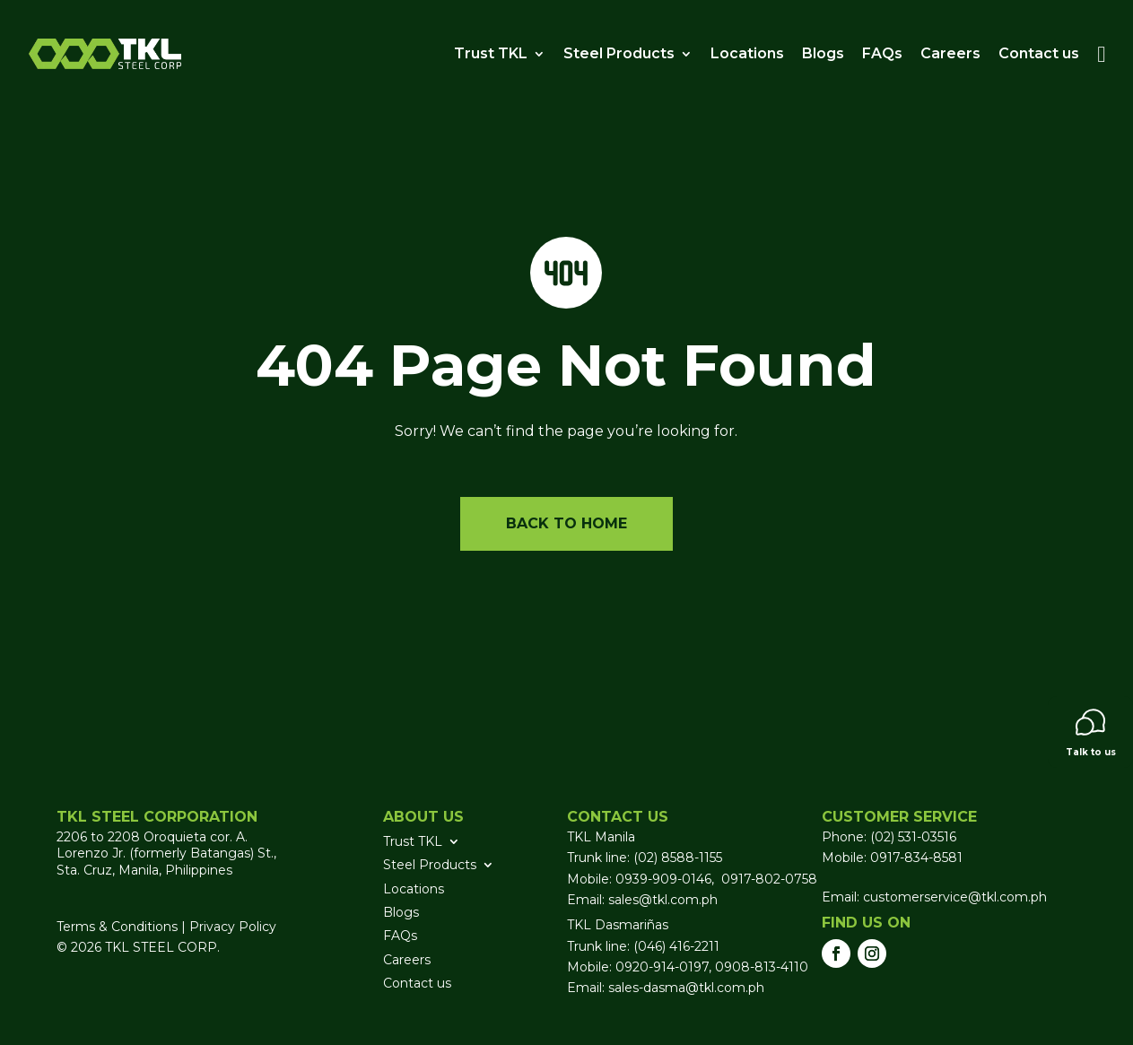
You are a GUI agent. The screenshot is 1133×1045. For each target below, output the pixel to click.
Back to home (566, 523)
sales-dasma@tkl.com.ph (686, 988)
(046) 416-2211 (676, 946)
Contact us (1038, 53)
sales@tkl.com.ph (663, 900)
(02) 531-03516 (913, 837)
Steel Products (619, 53)
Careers (950, 53)
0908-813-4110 (761, 967)
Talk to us (1091, 733)
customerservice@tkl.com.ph (953, 897)
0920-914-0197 (662, 967)
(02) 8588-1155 (677, 857)
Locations (747, 53)
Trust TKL (490, 53)
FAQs (882, 53)
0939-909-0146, (666, 879)
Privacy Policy (232, 927)
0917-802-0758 (769, 879)
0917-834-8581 (916, 857)
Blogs (823, 53)
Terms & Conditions (117, 927)
